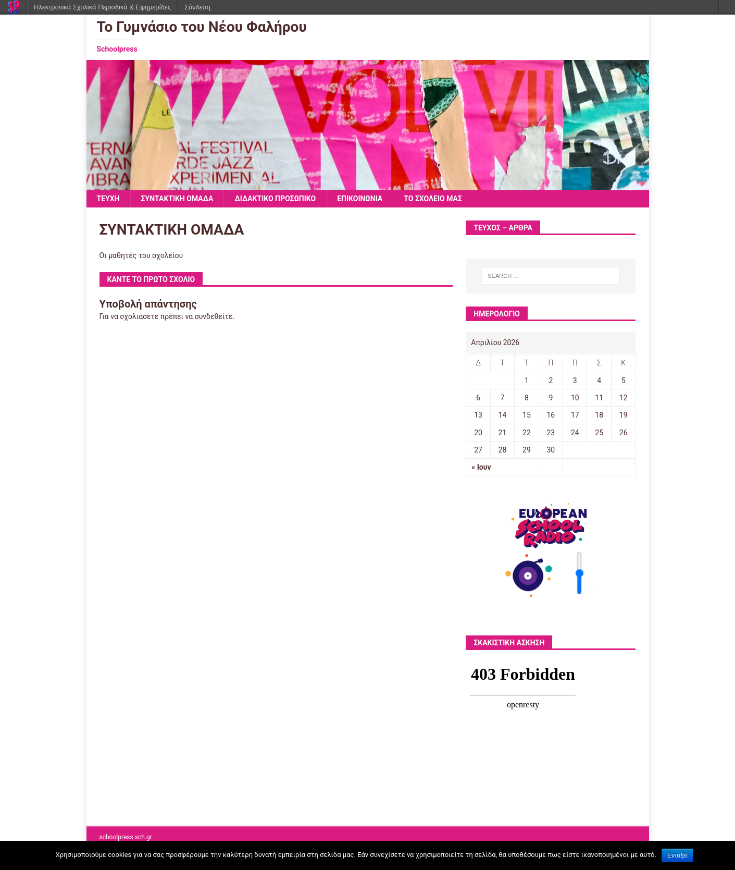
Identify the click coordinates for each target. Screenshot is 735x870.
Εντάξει (677, 855)
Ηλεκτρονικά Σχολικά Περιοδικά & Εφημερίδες (102, 7)
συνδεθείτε (214, 316)
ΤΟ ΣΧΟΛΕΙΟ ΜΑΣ (433, 198)
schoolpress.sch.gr (125, 837)
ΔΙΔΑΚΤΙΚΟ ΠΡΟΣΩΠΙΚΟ (275, 198)
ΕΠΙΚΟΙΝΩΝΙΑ (359, 198)
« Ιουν (481, 467)
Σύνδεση (197, 7)
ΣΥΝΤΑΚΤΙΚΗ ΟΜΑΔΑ (177, 198)
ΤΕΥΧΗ (108, 198)
